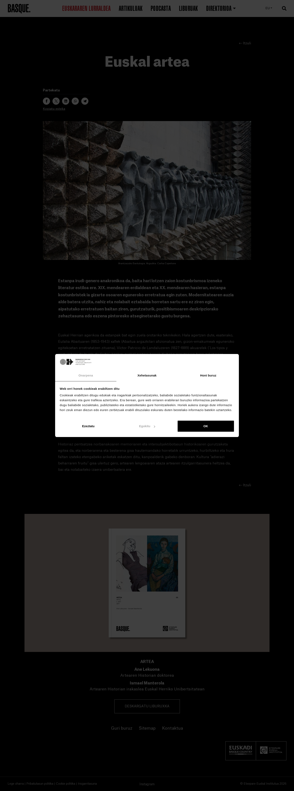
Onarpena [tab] (86, 375)
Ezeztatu (88, 426)
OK (205, 426)
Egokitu (147, 426)
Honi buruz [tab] (208, 375)
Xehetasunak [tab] (147, 375)
